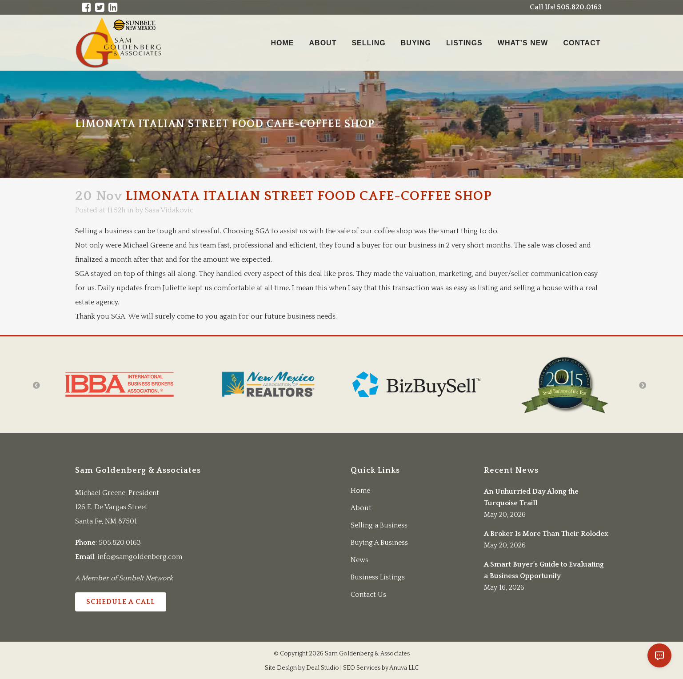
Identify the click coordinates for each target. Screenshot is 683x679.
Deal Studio (322, 667)
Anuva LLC (404, 667)
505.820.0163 (120, 543)
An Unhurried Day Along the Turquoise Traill (531, 497)
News (359, 560)
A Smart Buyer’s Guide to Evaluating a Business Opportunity (544, 570)
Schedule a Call (120, 602)
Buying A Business (379, 543)
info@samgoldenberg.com (139, 557)
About (361, 508)
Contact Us (368, 595)
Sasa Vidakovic (169, 210)
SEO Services (361, 667)
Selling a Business (379, 525)
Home (360, 491)
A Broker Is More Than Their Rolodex (546, 534)
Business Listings (378, 577)
